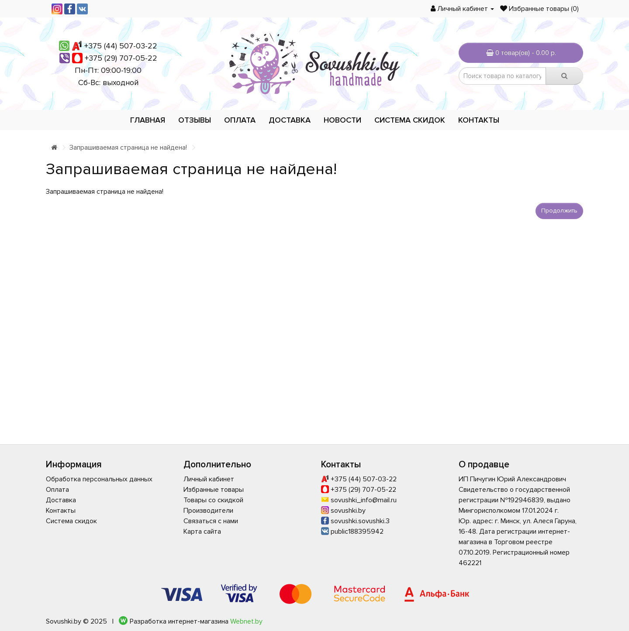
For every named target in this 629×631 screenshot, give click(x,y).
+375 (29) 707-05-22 (121, 58)
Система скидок (409, 120)
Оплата (240, 120)
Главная (147, 120)
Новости (342, 120)
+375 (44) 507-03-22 (120, 46)
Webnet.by (246, 621)
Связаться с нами (210, 521)
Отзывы (194, 120)
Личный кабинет (208, 479)
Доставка (290, 120)
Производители (208, 510)
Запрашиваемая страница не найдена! (128, 147)
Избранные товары (213, 489)
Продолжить (559, 210)
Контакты (478, 120)
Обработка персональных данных (99, 479)
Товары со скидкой (213, 500)
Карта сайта (202, 531)
